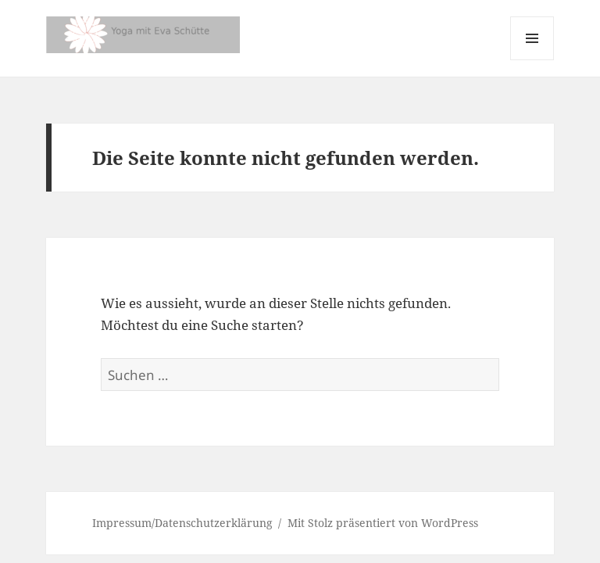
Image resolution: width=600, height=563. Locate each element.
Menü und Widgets (532, 59)
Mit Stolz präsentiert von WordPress (383, 522)
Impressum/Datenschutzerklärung (182, 522)
